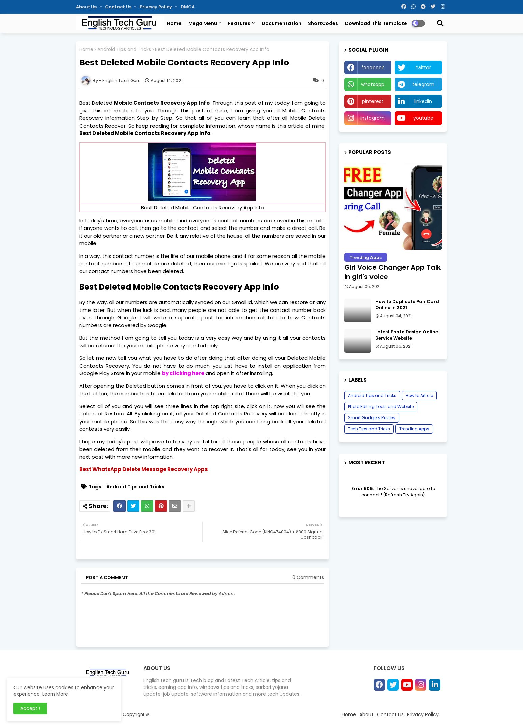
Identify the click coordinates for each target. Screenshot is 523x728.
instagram (372, 118)
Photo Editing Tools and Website (381, 406)
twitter (423, 67)
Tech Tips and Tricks (369, 429)
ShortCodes (323, 23)
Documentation (281, 23)
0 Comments (308, 577)
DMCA (188, 7)
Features (239, 23)
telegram (423, 84)
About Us (87, 7)
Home (174, 23)
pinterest (372, 101)
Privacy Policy (156, 7)
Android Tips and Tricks (124, 49)
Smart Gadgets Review (371, 418)
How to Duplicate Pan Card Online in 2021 (407, 305)
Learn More (55, 694)
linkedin (423, 101)
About (366, 714)
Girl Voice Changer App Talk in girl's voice (392, 272)
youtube (423, 118)
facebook (372, 67)
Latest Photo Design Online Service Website (406, 335)
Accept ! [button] (30, 708)
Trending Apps (414, 429)
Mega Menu (202, 23)
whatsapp (372, 84)
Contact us (118, 7)
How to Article (419, 395)
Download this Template (376, 23)
